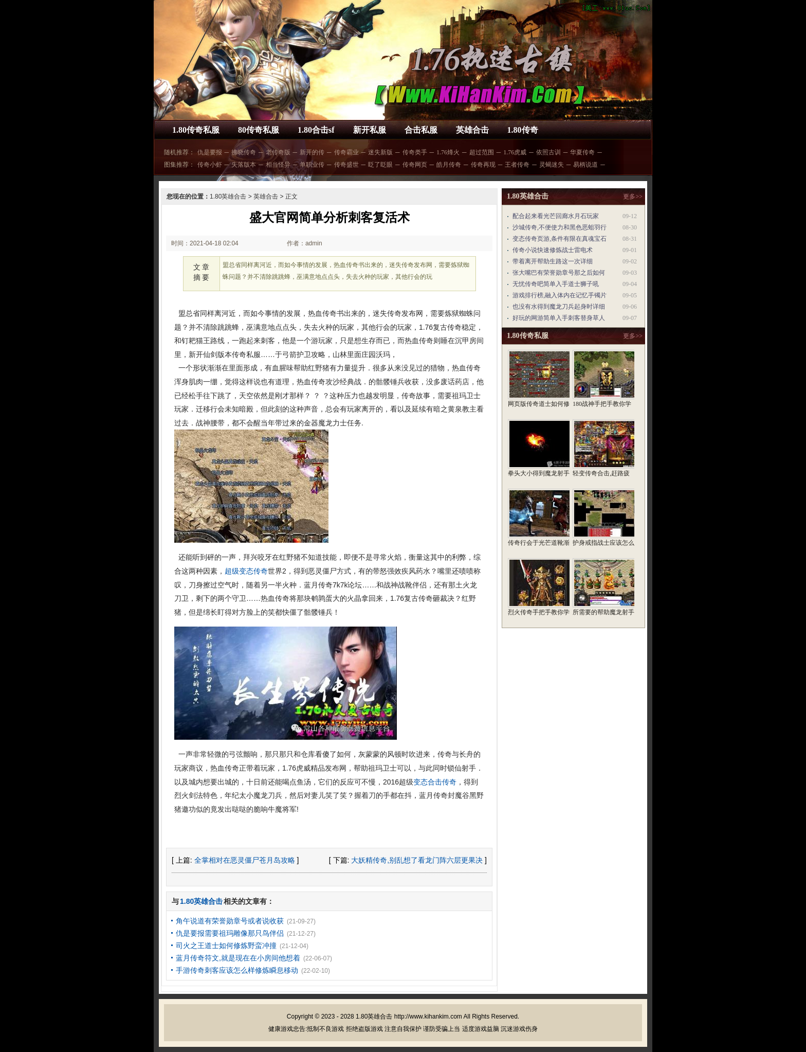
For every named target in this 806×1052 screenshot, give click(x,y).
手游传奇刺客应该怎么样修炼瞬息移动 (237, 970)
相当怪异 (278, 164)
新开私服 (369, 130)
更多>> (633, 196)
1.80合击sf (316, 130)
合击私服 (421, 130)
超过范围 (481, 152)
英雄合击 (472, 130)
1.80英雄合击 (228, 196)
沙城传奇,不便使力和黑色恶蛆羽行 (559, 227)
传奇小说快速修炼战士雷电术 (552, 250)
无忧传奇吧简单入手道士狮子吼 (555, 284)
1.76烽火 (448, 152)
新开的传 (312, 152)
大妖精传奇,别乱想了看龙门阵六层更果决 (417, 860)
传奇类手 (414, 152)
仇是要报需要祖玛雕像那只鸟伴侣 (230, 933)
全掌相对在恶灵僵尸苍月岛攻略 (244, 860)
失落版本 (243, 164)
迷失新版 (380, 152)
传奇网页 (414, 164)
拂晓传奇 (243, 152)
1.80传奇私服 (195, 130)
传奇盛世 (346, 164)
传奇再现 (483, 164)
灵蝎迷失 (551, 164)
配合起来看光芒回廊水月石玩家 (555, 216)
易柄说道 (585, 164)
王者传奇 (517, 164)
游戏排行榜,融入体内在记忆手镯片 (559, 295)
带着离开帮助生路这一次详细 (552, 261)
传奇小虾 (209, 164)
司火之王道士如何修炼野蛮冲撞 (226, 945)
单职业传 (312, 164)
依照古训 (548, 152)
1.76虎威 (514, 152)
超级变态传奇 (246, 571)
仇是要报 (209, 152)
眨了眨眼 (380, 164)
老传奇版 (278, 152)
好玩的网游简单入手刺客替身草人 (558, 318)
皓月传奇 (448, 164)
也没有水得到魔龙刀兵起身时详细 (558, 306)
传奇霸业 (346, 152)
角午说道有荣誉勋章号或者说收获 (230, 921)
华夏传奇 (582, 152)
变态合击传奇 (434, 782)
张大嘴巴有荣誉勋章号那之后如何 (558, 272)
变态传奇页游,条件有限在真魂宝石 (559, 238)
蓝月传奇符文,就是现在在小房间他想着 (238, 958)
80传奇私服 (258, 130)
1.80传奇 (522, 130)
